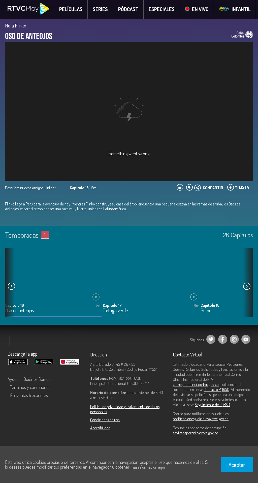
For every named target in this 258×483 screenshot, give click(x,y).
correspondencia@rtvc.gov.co (196, 384)
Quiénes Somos (37, 379)
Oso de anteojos (19, 311)
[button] (246, 286)
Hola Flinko (15, 25)
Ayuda (13, 379)
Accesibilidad (100, 428)
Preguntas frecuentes (29, 395)
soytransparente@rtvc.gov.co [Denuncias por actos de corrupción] (195, 433)
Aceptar (237, 464)
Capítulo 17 (112, 305)
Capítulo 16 (14, 305)
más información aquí (148, 467)
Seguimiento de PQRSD (212, 404)
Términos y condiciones (30, 387)
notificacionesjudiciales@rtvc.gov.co (201, 418)
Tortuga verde (115, 311)
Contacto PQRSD (216, 389)
